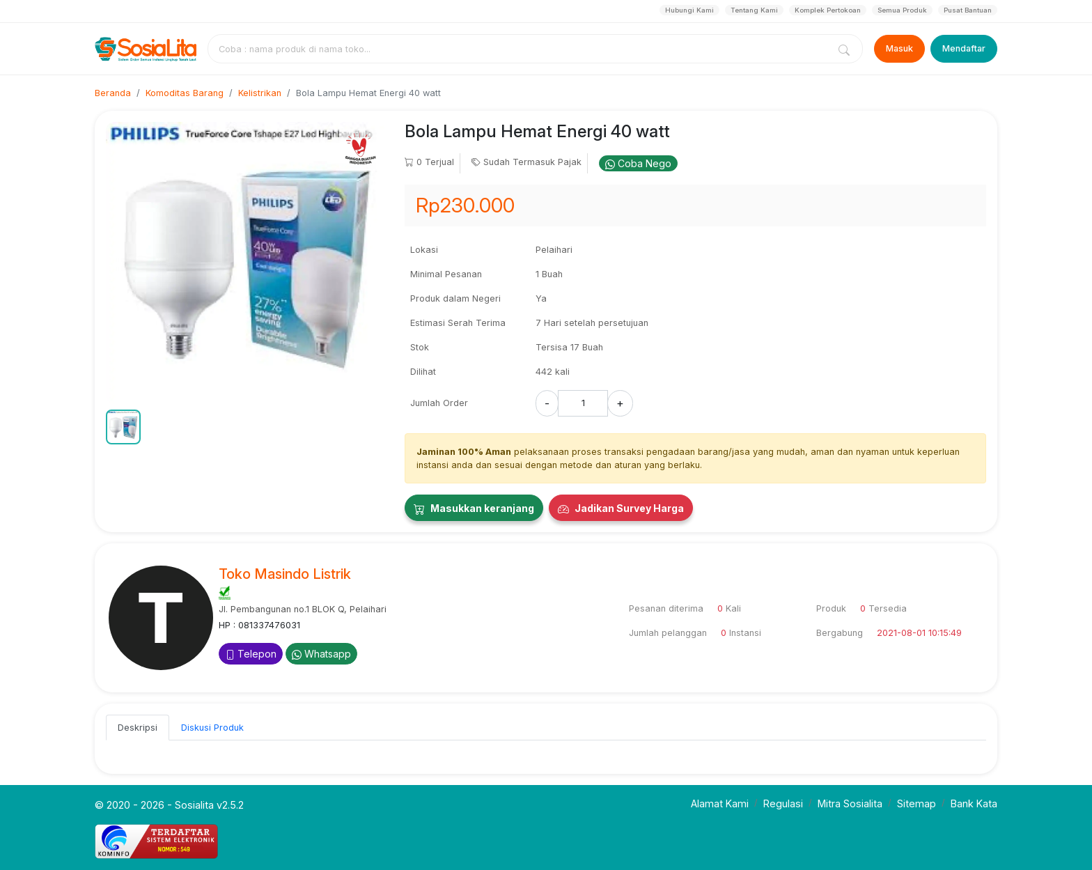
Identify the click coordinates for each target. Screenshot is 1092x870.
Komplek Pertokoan (828, 10)
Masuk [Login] (899, 48)
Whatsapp (321, 654)
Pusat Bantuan (968, 10)
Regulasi (783, 803)
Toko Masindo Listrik (285, 574)
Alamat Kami (720, 803)
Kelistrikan (259, 93)
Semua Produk (902, 10)
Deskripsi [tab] (137, 727)
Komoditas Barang (185, 93)
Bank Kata (974, 803)
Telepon (250, 654)
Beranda (113, 93)
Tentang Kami (754, 10)
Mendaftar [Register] (963, 48)
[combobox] (521, 49)
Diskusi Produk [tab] (212, 727)
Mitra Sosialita (850, 803)
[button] (123, 427)
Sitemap (916, 803)
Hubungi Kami (689, 10)
